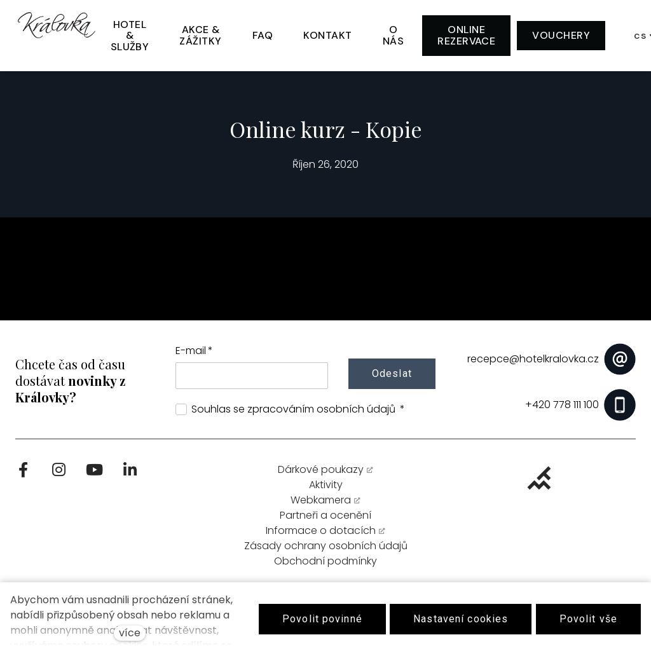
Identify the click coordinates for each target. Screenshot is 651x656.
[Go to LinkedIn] (129, 474)
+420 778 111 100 (562, 404)
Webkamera (321, 505)
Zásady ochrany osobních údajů (326, 550)
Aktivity (326, 489)
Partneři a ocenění (325, 520)
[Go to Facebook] (23, 474)
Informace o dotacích (321, 535)
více (129, 632)
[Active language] (612, 34)
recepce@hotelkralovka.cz (533, 359)
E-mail (194, 350)
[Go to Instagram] (58, 474)
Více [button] (544, 34)
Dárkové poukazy (321, 474)
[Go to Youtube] (94, 474)
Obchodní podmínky (325, 566)
